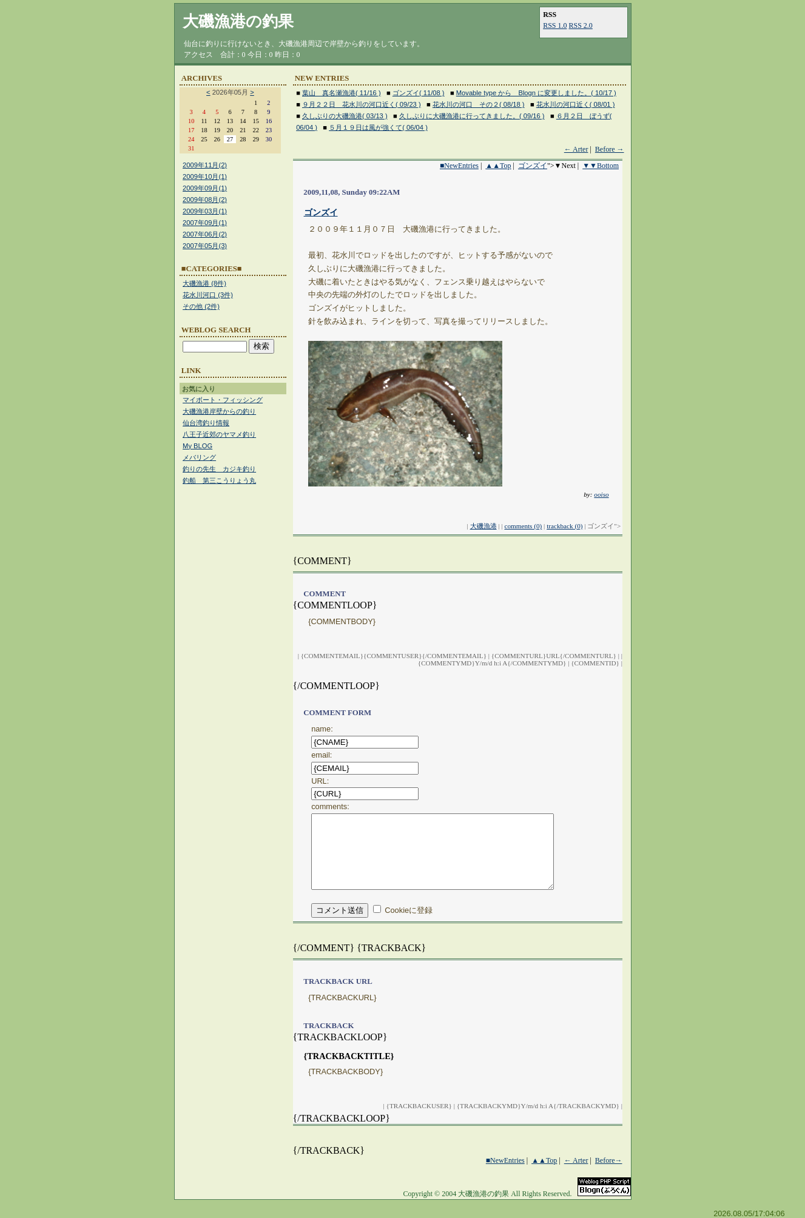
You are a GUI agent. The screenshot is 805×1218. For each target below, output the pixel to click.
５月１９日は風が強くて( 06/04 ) (378, 127)
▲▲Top (498, 165)
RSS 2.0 (581, 25)
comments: (330, 806)
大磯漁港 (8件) (204, 283)
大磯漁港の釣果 (238, 21)
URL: (320, 781)
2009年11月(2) (205, 165)
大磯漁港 (483, 526)
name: (322, 728)
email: (321, 754)
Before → (609, 149)
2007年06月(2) (205, 234)
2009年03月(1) (205, 211)
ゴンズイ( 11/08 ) (418, 92)
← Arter (576, 149)
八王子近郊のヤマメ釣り (219, 434)
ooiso (601, 494)
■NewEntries (459, 165)
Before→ (608, 1172)
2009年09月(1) (205, 188)
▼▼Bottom (600, 165)
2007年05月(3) (205, 245)
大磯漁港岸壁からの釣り (219, 411)
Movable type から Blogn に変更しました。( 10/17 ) (536, 92)
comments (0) (523, 526)
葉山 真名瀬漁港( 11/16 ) (341, 92)
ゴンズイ (532, 165)
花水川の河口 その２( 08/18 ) (479, 104)
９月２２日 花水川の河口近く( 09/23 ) (361, 104)
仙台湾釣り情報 (206, 422)
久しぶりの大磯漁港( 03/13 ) (345, 115)
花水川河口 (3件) (208, 294)
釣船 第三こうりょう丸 (219, 480)
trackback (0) (564, 526)
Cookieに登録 (409, 922)
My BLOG (197, 445)
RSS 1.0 (555, 25)
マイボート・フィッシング (223, 399)
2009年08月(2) (205, 199)
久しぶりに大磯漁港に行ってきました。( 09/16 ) (472, 115)
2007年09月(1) (205, 222)
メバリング (199, 457)
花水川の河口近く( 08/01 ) (575, 104)
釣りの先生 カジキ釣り (219, 469)
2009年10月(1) (205, 176)
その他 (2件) (201, 306)
